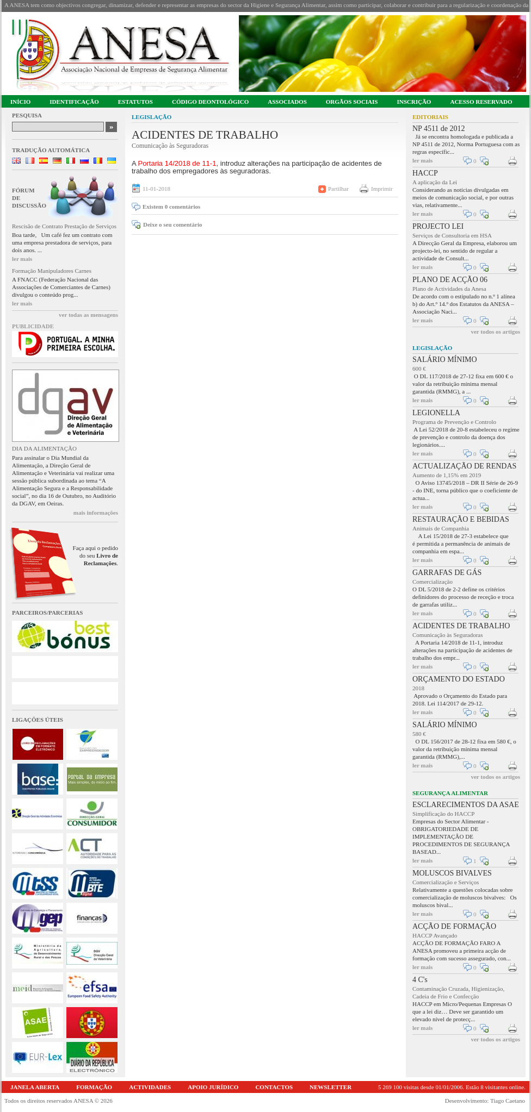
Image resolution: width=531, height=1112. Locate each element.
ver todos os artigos (495, 331)
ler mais (22, 258)
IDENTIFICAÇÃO (74, 101)
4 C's (420, 980)
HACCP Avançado (434, 935)
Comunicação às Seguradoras (447, 635)
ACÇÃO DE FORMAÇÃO (454, 926)
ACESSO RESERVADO (481, 101)
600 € (419, 368)
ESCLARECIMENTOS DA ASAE (465, 805)
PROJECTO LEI (438, 226)
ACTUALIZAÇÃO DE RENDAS (464, 466)
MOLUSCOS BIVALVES (452, 873)
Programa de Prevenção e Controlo (454, 421)
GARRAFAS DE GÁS (446, 573)
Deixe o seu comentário (172, 224)
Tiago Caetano (507, 1100)
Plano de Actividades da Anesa (449, 288)
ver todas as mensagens (88, 314)
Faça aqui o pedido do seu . (95, 555)
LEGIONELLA (436, 413)
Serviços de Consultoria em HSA (452, 235)
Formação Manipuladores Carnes (51, 270)
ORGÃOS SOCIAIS (352, 101)
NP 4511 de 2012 (438, 128)
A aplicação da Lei (434, 182)
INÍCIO (20, 101)
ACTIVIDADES (150, 1087)
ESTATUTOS (135, 101)
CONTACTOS (274, 1087)
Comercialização (432, 581)
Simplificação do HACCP (443, 813)
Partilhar (338, 188)
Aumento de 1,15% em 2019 (446, 475)
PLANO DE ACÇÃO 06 (449, 280)
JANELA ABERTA (34, 1087)
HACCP (425, 173)
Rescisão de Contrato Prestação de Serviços (64, 226)
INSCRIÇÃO (414, 101)
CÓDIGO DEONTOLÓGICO (210, 101)
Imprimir (382, 188)
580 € (419, 733)
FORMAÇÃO (94, 1087)
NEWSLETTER (330, 1087)
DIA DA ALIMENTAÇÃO (44, 448)
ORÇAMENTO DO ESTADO (458, 679)
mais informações (95, 512)
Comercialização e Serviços (445, 882)
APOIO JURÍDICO (213, 1087)
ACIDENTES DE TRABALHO (461, 626)
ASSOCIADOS (287, 101)
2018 (418, 688)
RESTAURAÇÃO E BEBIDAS (460, 519)
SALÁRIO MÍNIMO (444, 359)
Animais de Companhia (440, 528)
